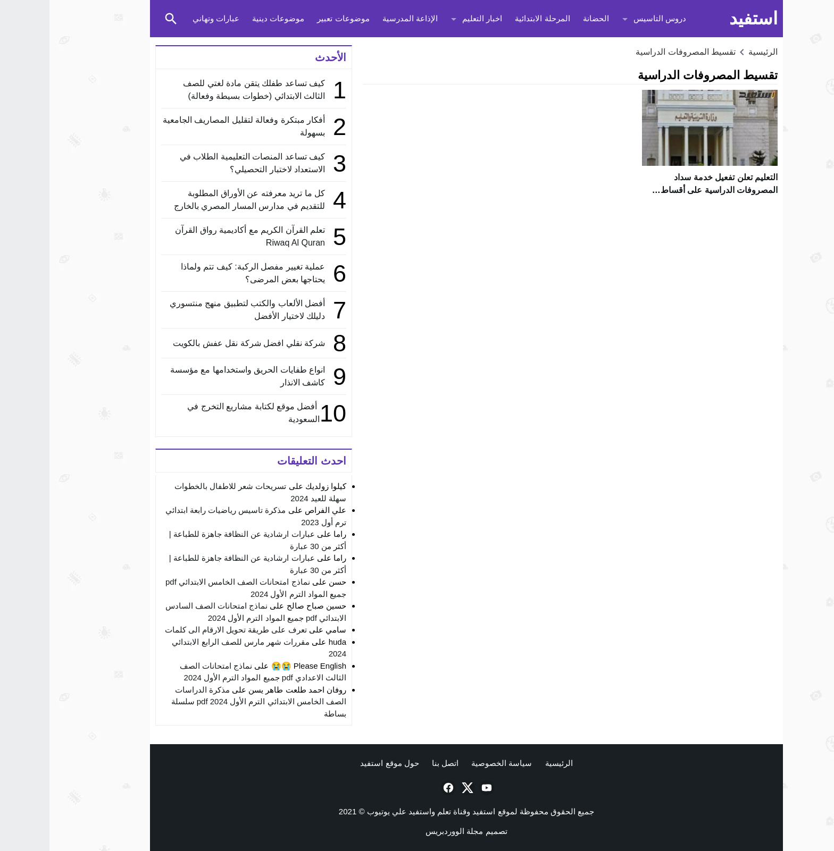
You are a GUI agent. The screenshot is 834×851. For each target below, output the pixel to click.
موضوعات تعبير (294, 18)
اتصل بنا (395, 763)
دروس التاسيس (610, 18)
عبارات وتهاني (166, 18)
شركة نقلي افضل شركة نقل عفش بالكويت (199, 343)
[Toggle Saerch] (121, 19)
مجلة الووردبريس (404, 831)
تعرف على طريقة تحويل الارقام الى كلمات (186, 629)
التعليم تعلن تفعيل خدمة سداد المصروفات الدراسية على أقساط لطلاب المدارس (669, 190)
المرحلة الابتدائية (492, 18)
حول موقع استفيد (340, 763)
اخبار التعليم (433, 18)
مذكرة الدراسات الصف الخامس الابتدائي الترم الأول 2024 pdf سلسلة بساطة (209, 701)
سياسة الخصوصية (452, 763)
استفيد (704, 18)
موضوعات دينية (229, 18)
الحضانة (546, 18)
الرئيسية (509, 763)
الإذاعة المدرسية (360, 18)
